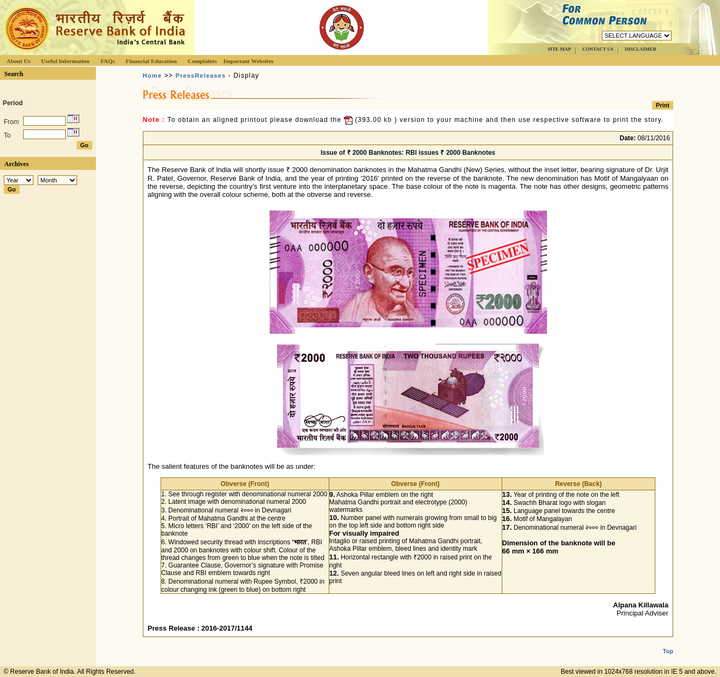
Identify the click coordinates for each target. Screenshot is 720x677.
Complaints (202, 61)
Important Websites (249, 61)
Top (668, 642)
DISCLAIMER (640, 49)
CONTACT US (597, 49)
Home (152, 75)
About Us (18, 61)
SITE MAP (559, 49)
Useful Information (65, 61)
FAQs (107, 61)
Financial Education (151, 61)
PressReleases (201, 75)
